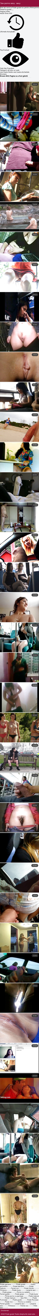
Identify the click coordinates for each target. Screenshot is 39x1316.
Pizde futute (29, 1288)
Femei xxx (15, 1288)
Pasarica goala (6, 9)
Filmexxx (3, 1290)
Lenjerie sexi (31, 1290)
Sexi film (24, 1298)
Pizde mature (34, 1296)
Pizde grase (7, 1292)
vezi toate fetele (6, 72)
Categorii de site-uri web (9, 70)
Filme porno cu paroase (14, 1296)
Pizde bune (16, 1290)
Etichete (3, 74)
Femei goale (5, 1294)
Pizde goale (20, 1284)
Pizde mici (9, 1302)
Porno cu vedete (23, 1292)
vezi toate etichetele (21, 72)
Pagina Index (5, 11)
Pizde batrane (5, 1284)
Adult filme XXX (6, 13)
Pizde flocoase (32, 1300)
